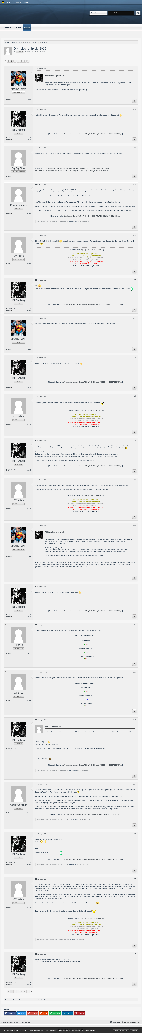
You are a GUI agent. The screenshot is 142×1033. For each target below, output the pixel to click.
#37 (134, 784)
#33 (134, 586)
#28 (134, 357)
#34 (134, 625)
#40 (134, 954)
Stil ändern (116, 1022)
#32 (134, 525)
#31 (134, 480)
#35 (134, 672)
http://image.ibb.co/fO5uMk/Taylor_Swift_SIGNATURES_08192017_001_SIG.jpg (91, 216)
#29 (134, 396)
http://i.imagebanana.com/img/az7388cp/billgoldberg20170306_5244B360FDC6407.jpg (91, 134)
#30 (134, 440)
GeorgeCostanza (74, 221)
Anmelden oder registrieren (21, 2)
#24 (134, 184)
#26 (134, 280)
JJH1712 (30, 52)
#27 (134, 318)
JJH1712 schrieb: (53, 726)
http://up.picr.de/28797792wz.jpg (92, 250)
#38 (134, 834)
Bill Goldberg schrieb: (55, 75)
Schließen (134, 1030)
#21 (134, 68)
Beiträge (8, 99)
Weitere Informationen (121, 1030)
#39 (134, 879)
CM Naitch (72, 939)
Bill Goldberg (73, 770)
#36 (134, 720)
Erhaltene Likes (11, 138)
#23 (134, 148)
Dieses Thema (95, 13)
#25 (134, 235)
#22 (134, 109)
